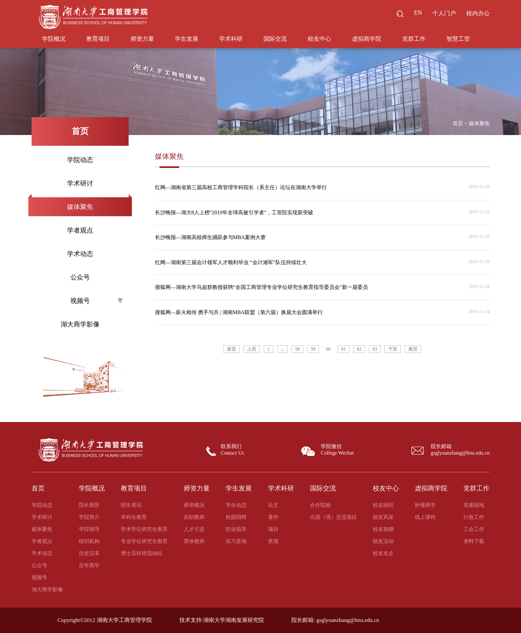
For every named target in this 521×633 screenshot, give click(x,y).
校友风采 (383, 517)
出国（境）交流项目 (333, 517)
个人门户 (444, 13)
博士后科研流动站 (141, 553)
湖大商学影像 (80, 324)
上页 (251, 349)
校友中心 (319, 39)
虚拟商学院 (366, 39)
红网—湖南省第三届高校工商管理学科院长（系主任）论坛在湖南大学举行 (241, 187)
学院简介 (89, 517)
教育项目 (98, 39)
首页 (458, 123)
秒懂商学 (425, 505)
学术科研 (231, 39)
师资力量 (142, 39)
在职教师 (194, 517)
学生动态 (236, 505)
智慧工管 (458, 39)
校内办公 (478, 13)
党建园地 (473, 505)
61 (343, 349)
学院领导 (89, 529)
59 (313, 349)
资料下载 (473, 541)
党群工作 (414, 39)
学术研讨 (80, 183)
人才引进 (194, 529)
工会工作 (473, 529)
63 (375, 349)
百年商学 (89, 565)
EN (418, 12)
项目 (273, 529)
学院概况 (53, 39)
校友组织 (383, 505)
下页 (392, 349)
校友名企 (383, 553)
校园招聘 (236, 517)
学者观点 (80, 230)
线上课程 (425, 517)
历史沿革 (89, 553)
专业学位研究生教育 (144, 541)
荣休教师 (194, 541)
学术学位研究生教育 (144, 529)
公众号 (80, 277)
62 (359, 349)
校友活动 (383, 541)
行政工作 (473, 517)
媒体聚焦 (80, 206)
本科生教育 (134, 517)
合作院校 (320, 505)
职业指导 (236, 529)
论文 (273, 505)
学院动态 (80, 159)
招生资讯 (131, 505)
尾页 (412, 349)
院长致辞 (89, 505)
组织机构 (89, 541)
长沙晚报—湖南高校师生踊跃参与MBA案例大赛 (210, 237)
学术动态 (80, 253)
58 (297, 349)
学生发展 (186, 39)
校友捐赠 (383, 529)
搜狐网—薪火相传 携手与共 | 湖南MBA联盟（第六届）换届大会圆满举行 (239, 312)
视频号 (96, 300)
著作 (273, 517)
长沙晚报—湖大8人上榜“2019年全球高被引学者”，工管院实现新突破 (234, 212)
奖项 (273, 541)
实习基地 (236, 541)
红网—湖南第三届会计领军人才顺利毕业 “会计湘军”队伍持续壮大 (231, 262)
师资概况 (194, 505)
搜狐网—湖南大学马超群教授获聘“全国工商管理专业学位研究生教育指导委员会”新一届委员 (261, 287)
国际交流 (275, 39)
